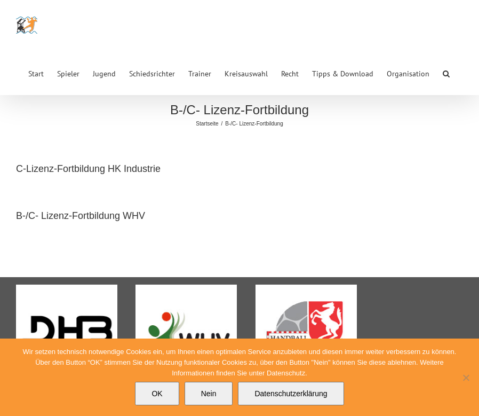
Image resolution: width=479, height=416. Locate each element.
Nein (209, 393)
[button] (446, 72)
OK (156, 393)
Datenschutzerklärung (290, 393)
